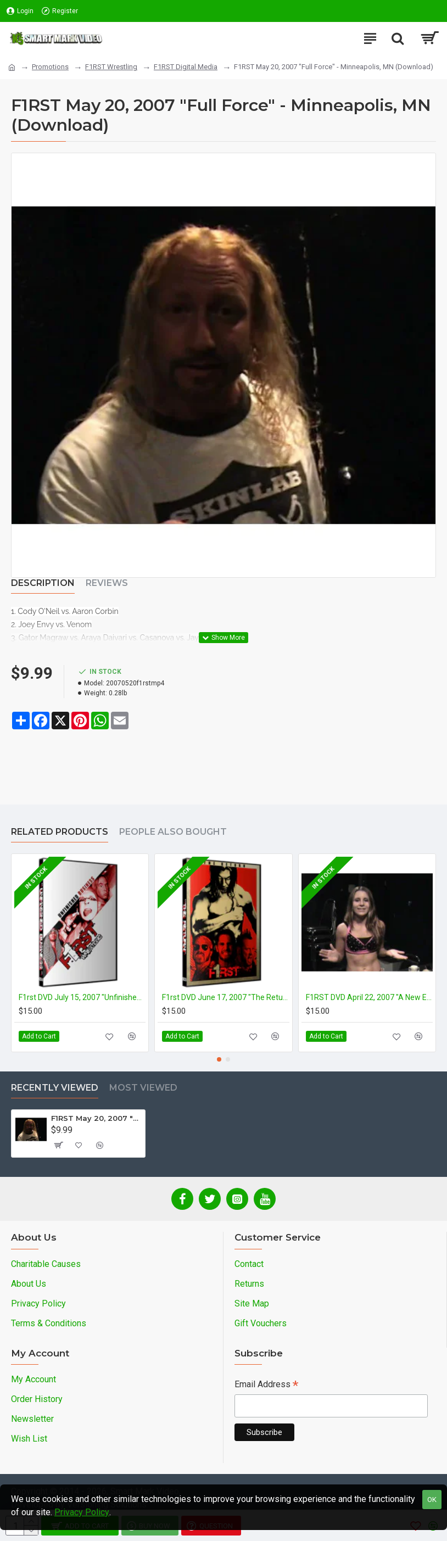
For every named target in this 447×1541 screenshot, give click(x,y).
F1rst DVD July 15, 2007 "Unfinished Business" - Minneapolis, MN (82, 997)
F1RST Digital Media (185, 67)
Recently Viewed (54, 1087)
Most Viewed (143, 1087)
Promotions (50, 67)
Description (43, 583)
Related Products (59, 832)
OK (432, 1499)
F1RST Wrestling (111, 67)
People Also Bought (173, 832)
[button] (219, 1059)
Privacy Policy (81, 1512)
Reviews (107, 583)
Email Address (266, 1385)
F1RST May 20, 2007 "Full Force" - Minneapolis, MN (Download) (96, 1118)
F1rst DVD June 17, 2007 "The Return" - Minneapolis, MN (225, 997)
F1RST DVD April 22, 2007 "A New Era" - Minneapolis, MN (369, 997)
